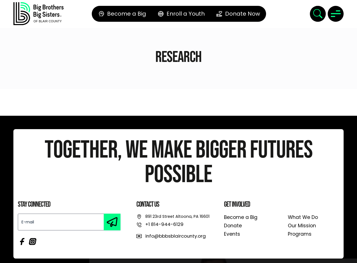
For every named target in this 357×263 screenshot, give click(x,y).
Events (232, 234)
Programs (300, 234)
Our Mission (302, 225)
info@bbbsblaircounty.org (175, 236)
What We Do (303, 217)
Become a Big (240, 217)
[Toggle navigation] (336, 14)
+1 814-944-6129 (164, 224)
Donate (233, 225)
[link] (38, 13)
